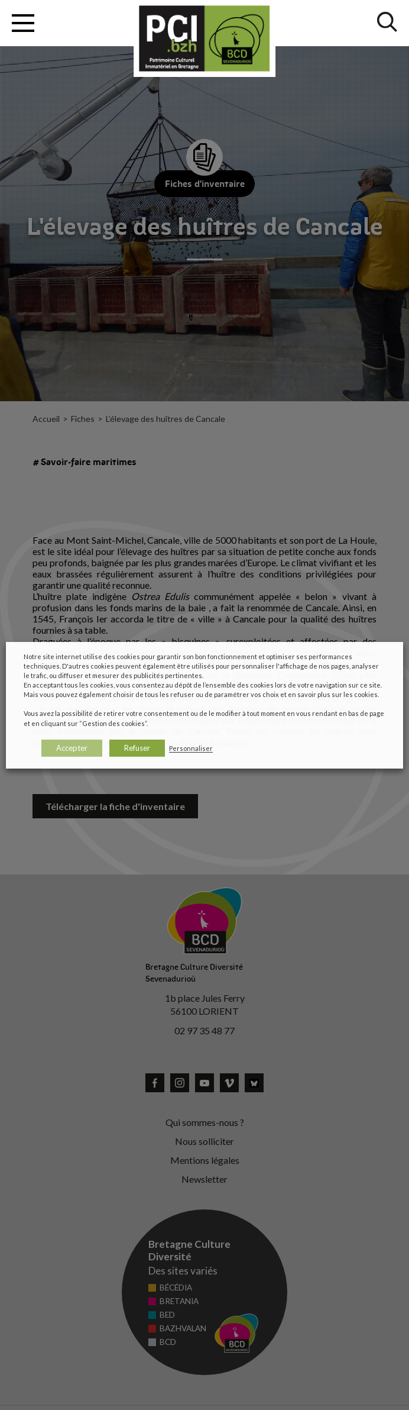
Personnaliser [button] (191, 748)
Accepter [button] (71, 748)
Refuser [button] (137, 748)
